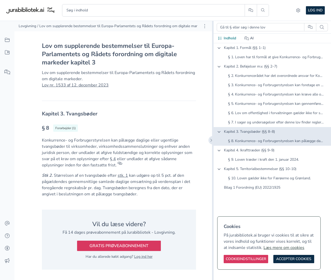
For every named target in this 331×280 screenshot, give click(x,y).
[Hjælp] (7, 236)
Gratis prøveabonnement (118, 246)
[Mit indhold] (7, 52)
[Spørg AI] (251, 10)
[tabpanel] (272, 122)
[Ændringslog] (7, 261)
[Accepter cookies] (293, 259)
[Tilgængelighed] (7, 248)
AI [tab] (249, 38)
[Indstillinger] (298, 10)
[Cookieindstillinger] (246, 259)
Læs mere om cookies (284, 247)
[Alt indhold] (7, 40)
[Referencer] (120, 165)
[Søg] (263, 10)
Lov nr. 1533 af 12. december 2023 (75, 85)
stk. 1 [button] (123, 175)
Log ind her (143, 256)
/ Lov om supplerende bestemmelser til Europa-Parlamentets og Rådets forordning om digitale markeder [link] (121, 26)
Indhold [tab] (227, 38)
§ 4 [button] (113, 159)
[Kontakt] (7, 223)
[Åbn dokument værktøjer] (204, 26)
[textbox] (119, 113)
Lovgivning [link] (27, 26)
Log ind (315, 10)
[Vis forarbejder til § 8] (65, 128)
